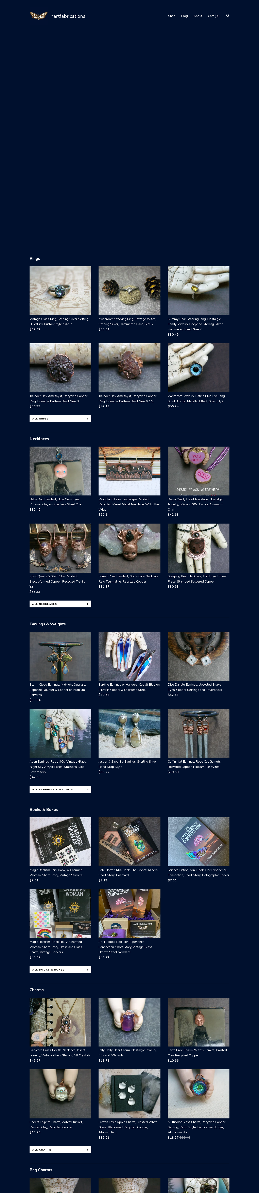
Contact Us (37, 1177)
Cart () (213, 16)
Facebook (105, 1155)
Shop (171, 16)
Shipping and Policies (44, 1172)
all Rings (40, 205)
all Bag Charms (45, 1112)
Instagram (106, 1161)
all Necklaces (44, 391)
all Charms (42, 936)
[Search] (227, 16)
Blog (184, 16)
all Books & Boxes (48, 756)
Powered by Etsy (207, 1166)
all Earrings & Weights (52, 576)
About (197, 16)
